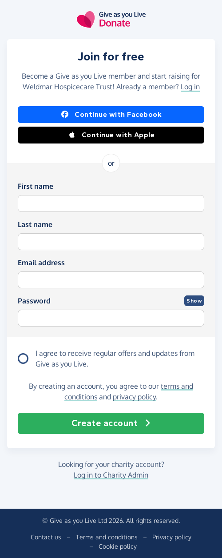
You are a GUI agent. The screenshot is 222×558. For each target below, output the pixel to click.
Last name (35, 224)
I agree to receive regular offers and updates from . (115, 359)
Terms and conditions (107, 537)
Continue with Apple (111, 135)
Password (34, 300)
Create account (111, 423)
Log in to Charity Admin (111, 474)
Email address (41, 262)
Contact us (46, 537)
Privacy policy (171, 537)
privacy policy (134, 396)
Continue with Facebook (111, 114)
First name (35, 186)
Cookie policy (118, 546)
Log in (190, 86)
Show (194, 301)
